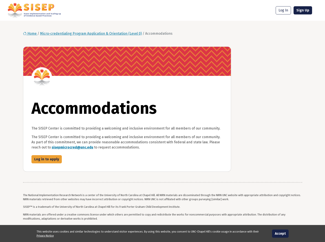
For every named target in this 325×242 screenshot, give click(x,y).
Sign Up (302, 10)
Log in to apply (46, 159)
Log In (283, 10)
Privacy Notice (45, 235)
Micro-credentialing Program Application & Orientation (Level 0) (91, 33)
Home (30, 33)
